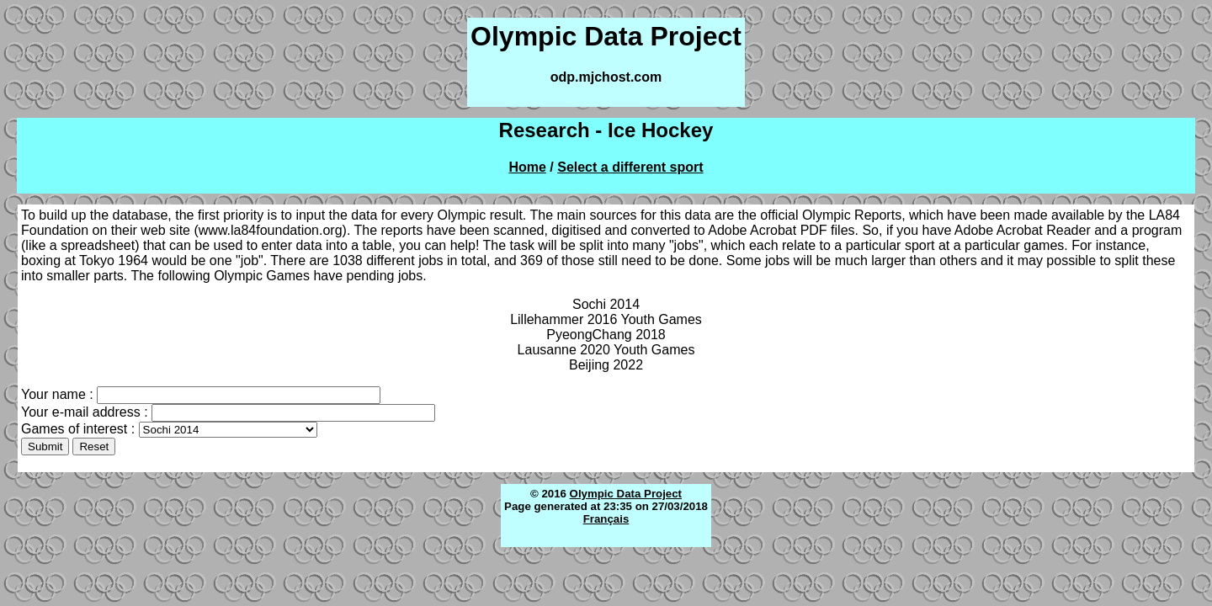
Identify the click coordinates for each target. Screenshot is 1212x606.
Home (526, 167)
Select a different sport (630, 167)
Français (606, 519)
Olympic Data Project (626, 493)
